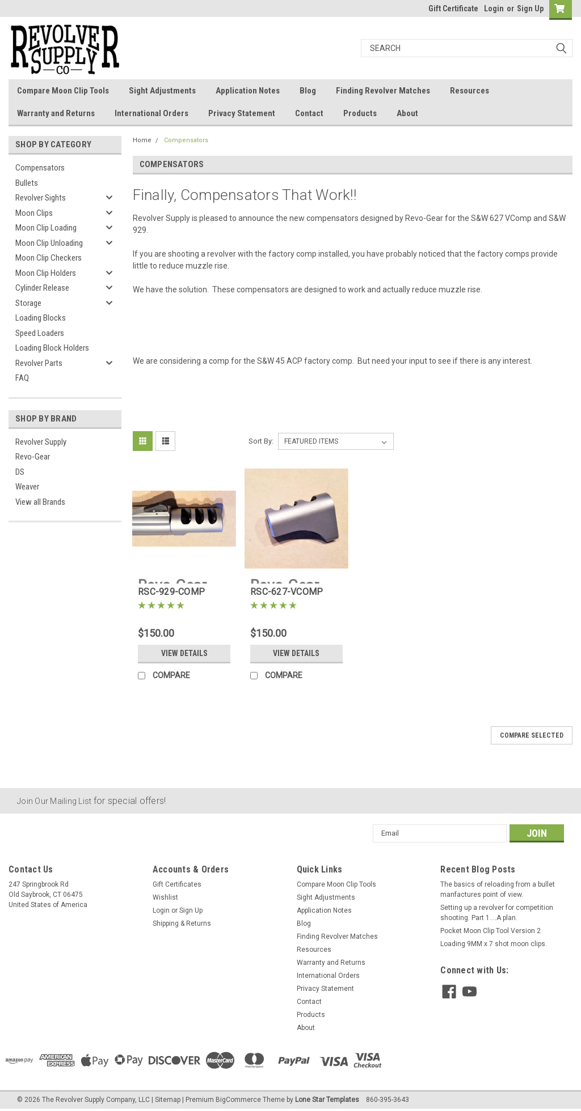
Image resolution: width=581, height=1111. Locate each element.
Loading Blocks (40, 318)
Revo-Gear (32, 457)
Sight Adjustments (162, 91)
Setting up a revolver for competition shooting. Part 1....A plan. (496, 913)
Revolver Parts (38, 363)
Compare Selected (531, 735)
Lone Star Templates (327, 1100)
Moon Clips (34, 213)
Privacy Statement (241, 113)
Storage (28, 303)
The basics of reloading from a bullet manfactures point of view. (497, 889)
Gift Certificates (177, 884)
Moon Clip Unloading (49, 243)
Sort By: (261, 441)
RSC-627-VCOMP (286, 591)
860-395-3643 (387, 1100)
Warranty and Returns (56, 113)
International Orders (151, 113)
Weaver (27, 487)
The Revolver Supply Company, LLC (96, 1100)
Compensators (40, 168)
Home (142, 140)
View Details (184, 653)
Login (494, 8)
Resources (469, 91)
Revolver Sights (40, 198)
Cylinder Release (42, 288)
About (407, 113)
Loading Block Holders (52, 348)
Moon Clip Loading (46, 228)
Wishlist (165, 897)
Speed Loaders (39, 333)
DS (19, 472)
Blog (308, 91)
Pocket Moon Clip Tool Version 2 (490, 931)
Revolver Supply (40, 442)
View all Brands (40, 502)
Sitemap (167, 1100)
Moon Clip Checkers (48, 258)
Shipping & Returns (182, 923)
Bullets (26, 183)
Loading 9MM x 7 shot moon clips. (493, 944)
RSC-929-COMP (171, 591)
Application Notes (248, 91)
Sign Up (530, 8)
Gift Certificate (453, 8)
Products (360, 113)
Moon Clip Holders (45, 273)
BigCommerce (238, 1100)
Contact (309, 113)
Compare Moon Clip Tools (63, 91)
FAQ (22, 378)
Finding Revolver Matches (383, 91)
